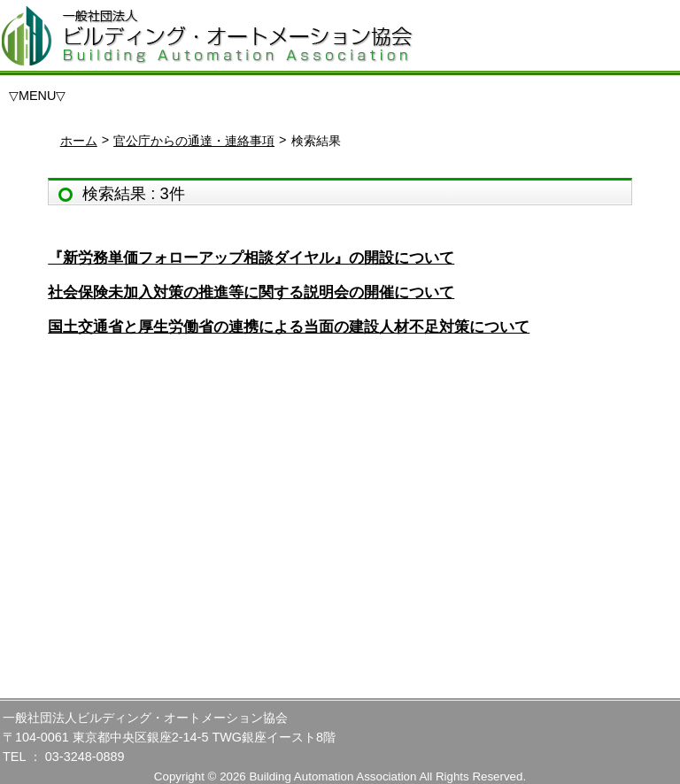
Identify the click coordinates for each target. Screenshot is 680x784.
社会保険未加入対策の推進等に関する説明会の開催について (251, 292)
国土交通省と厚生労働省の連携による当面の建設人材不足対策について (288, 327)
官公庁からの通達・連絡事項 (193, 141)
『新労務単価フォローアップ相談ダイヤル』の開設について (251, 258)
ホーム (78, 141)
